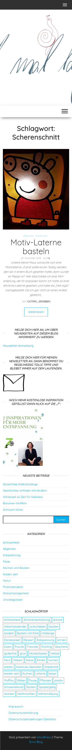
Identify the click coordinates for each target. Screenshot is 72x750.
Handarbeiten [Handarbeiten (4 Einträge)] (38, 653)
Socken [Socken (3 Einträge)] (31, 687)
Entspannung (12, 555)
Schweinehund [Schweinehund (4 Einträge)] (13, 687)
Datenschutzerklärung (23, 713)
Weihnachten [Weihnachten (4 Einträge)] (26, 694)
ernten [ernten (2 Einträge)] (61, 640)
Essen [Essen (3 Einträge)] (8, 647)
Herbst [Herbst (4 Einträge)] (54, 653)
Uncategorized (12, 599)
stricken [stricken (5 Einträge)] (9, 694)
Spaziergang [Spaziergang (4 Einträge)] (47, 687)
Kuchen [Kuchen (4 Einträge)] (27, 673)
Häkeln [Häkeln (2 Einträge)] (17, 660)
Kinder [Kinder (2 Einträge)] (41, 660)
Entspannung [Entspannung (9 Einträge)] (45, 640)
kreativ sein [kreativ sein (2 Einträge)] (11, 673)
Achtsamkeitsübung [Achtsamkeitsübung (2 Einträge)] (37, 620)
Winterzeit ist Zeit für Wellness (23, 497)
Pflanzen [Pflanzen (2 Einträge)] (45, 680)
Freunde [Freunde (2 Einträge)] (32, 647)
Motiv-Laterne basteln (35, 246)
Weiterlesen (36, 312)
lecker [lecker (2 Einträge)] (53, 673)
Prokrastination (13, 587)
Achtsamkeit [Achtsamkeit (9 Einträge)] (12, 620)
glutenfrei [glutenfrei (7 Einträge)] (10, 653)
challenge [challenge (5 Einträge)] (48, 633)
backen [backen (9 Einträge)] (54, 626)
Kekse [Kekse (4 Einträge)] (30, 660)
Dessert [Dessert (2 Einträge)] (28, 640)
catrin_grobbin (38, 301)
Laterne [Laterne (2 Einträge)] (40, 673)
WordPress (44, 737)
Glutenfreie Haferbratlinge (20, 484)
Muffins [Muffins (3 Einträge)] (9, 680)
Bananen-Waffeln (14, 503)
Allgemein (28, 235)
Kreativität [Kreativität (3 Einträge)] (52, 667)
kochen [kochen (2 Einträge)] (53, 660)
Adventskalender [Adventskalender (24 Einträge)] (15, 626)
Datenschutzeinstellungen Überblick (32, 719)
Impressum (16, 706)
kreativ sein (42, 235)
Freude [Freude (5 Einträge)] (19, 647)
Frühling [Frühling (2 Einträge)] (46, 647)
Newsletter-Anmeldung (18, 346)
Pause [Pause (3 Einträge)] (33, 680)
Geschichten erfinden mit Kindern (25, 490)
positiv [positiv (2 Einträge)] (58, 680)
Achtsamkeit (11, 542)
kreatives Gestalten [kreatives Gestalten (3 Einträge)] (29, 667)
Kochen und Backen (16, 568)
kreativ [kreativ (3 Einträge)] (8, 667)
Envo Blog (36, 742)
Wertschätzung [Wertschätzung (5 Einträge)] (48, 694)
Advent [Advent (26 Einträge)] (57, 620)
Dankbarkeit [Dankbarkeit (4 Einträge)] (12, 640)
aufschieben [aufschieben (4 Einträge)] (38, 626)
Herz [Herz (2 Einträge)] (7, 660)
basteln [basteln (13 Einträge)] (9, 633)
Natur (6, 580)
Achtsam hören (13, 509)
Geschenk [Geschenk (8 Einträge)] (61, 647)
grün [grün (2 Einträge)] (23, 653)
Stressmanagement (16, 593)
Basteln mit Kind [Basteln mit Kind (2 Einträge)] (28, 633)
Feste (6, 561)
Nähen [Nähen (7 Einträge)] (21, 680)
